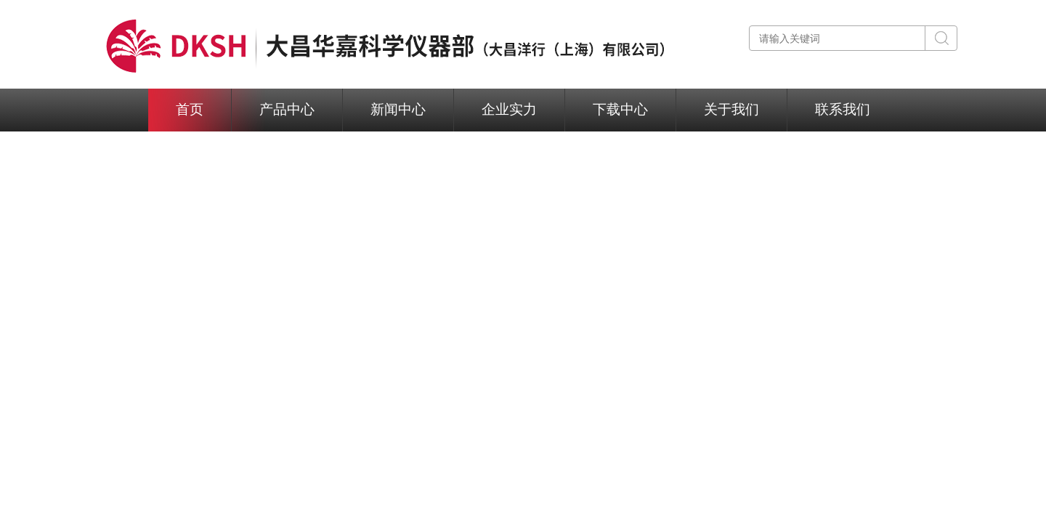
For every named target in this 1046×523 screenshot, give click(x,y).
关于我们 (731, 109)
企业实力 (509, 109)
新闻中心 (398, 109)
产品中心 (287, 109)
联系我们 (842, 109)
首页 (189, 109)
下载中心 (620, 109)
